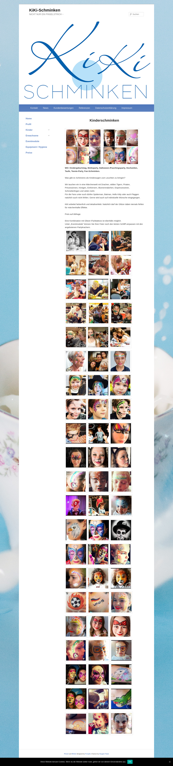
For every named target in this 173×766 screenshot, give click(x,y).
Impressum (127, 108)
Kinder (29, 130)
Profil (28, 124)
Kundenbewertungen (64, 108)
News (45, 108)
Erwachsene (32, 135)
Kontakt (34, 108)
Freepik (87, 754)
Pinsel (66, 754)
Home (29, 118)
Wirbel (74, 754)
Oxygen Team (104, 754)
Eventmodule (32, 141)
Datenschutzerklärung (105, 108)
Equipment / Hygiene (36, 147)
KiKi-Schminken (44, 10)
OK (130, 762)
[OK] (169, 761)
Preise (29, 153)
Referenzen (84, 108)
